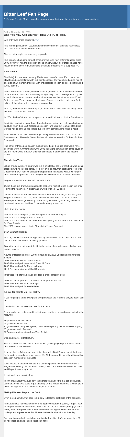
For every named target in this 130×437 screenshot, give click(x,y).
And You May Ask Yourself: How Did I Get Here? (35, 34)
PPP (37, 40)
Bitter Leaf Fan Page (26, 14)
